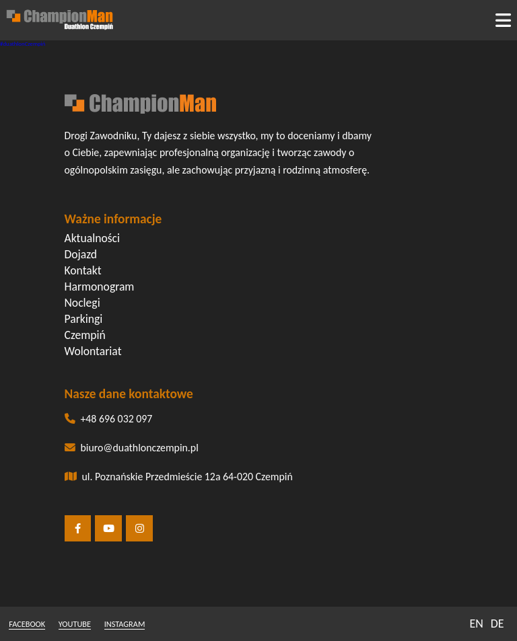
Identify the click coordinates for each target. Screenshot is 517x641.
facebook (27, 624)
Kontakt (83, 270)
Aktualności (92, 238)
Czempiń (85, 335)
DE (497, 623)
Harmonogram (100, 286)
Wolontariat (93, 351)
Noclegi (82, 302)
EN (476, 623)
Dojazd (81, 254)
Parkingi (84, 318)
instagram (124, 624)
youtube (75, 624)
